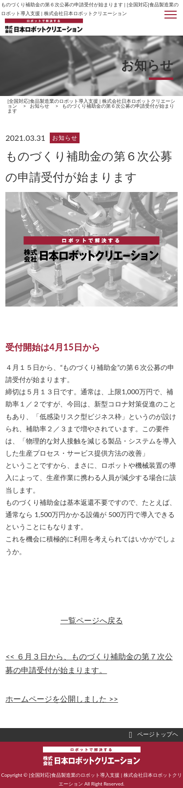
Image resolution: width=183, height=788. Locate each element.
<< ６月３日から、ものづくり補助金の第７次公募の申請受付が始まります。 (89, 663)
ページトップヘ (153, 734)
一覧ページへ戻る (92, 620)
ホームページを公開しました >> (61, 698)
